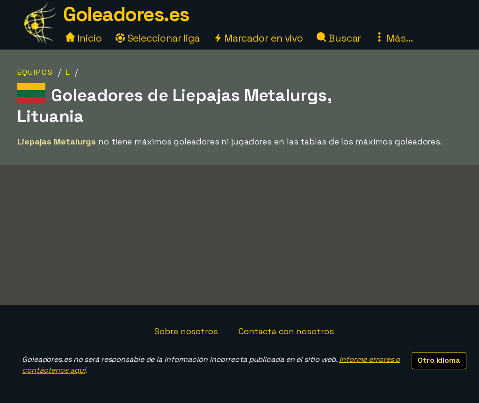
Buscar (339, 38)
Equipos (35, 72)
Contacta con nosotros (286, 331)
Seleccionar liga (158, 38)
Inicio (83, 38)
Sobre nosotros (186, 331)
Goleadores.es (126, 14)
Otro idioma (439, 360)
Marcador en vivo (258, 38)
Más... (394, 38)
